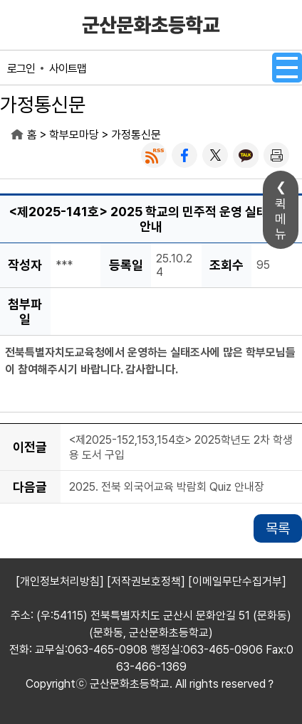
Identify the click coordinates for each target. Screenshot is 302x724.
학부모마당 (74, 135)
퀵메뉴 (280, 218)
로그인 (21, 68)
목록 (278, 528)
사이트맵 (67, 68)
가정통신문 (136, 135)
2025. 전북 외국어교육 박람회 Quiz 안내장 (166, 487)
